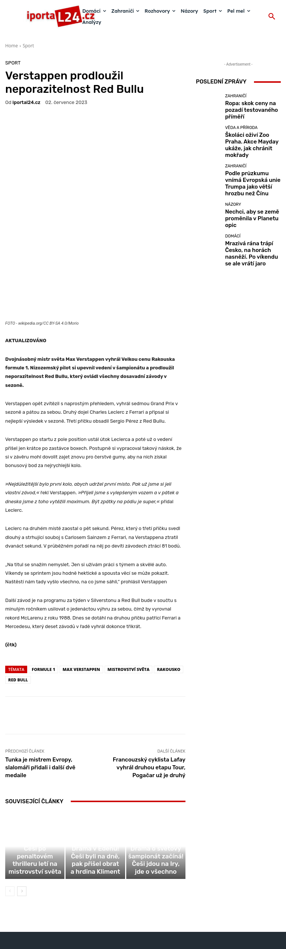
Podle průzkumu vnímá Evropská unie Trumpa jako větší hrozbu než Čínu (251, 171)
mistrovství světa (129, 609)
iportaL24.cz (27, 102)
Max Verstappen (81, 609)
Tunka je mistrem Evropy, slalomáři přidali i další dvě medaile (40, 707)
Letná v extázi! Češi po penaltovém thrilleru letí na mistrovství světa (34, 813)
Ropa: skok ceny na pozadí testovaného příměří (250, 109)
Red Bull (18, 619)
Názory (233, 194)
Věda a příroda (241, 129)
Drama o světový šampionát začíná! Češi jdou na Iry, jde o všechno (155, 813)
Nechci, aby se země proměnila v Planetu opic (249, 203)
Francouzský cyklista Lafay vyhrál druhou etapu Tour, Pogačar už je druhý (149, 707)
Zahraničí (235, 101)
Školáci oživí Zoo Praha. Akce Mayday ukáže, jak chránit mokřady (248, 140)
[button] (272, 17)
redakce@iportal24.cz (156, 902)
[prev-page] (10, 837)
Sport (28, 45)
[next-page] (21, 837)
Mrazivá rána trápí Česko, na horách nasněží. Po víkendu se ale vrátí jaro (252, 234)
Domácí (232, 223)
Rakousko (168, 609)
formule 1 (43, 609)
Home (11, 45)
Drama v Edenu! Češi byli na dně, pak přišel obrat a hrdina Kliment (95, 813)
